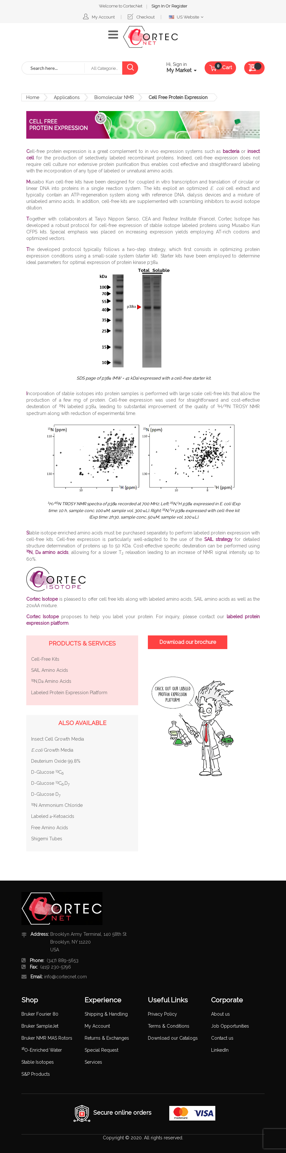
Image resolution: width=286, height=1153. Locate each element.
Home (32, 97)
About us (220, 1014)
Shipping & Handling (106, 1014)
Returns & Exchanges (107, 1038)
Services (93, 1062)
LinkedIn (220, 1050)
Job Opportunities (230, 1026)
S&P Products (35, 1074)
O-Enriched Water (41, 1050)
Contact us (222, 1038)
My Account (103, 17)
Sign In (158, 6)
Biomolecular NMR (114, 97)
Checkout (146, 17)
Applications (67, 97)
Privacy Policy (162, 1014)
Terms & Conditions (168, 1026)
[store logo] (150, 37)
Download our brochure (187, 642)
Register (179, 6)
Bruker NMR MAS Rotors (46, 1038)
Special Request (101, 1050)
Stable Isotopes (37, 1062)
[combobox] (53, 68)
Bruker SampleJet (39, 1026)
